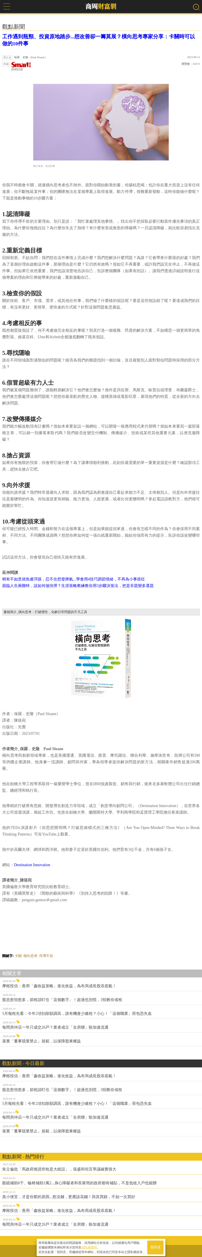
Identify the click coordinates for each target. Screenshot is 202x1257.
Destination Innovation (32, 865)
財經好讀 (21, 66)
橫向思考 (30, 956)
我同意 (155, 1246)
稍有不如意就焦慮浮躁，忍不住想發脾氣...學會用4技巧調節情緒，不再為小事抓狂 (73, 579)
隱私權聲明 (89, 1246)
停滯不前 (46, 956)
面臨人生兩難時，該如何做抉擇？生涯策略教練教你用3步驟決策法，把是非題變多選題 (78, 586)
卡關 (18, 956)
